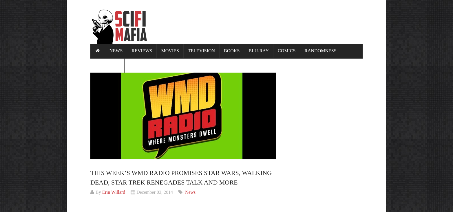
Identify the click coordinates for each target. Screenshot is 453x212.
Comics (286, 50)
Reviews (141, 50)
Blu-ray (259, 50)
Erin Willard (113, 192)
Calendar (107, 65)
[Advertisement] (257, 22)
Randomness (320, 50)
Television (201, 50)
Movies (170, 50)
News (116, 50)
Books (232, 50)
